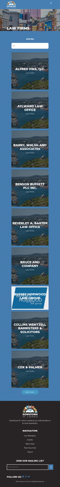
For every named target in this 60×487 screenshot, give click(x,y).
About (30, 452)
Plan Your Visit (30, 448)
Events (30, 440)
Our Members (30, 436)
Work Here (30, 444)
